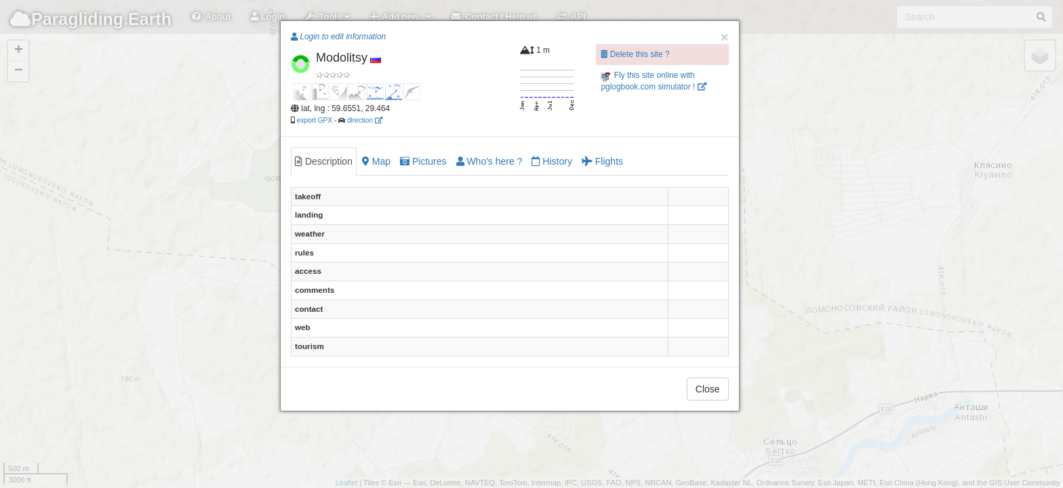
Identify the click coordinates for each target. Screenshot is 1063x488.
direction (364, 120)
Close (708, 389)
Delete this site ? (635, 54)
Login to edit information (338, 36)
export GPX (314, 120)
